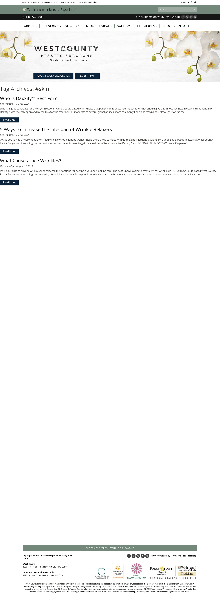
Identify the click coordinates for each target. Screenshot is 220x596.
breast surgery (96, 584)
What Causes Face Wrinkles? (30, 160)
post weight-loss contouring (88, 586)
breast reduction (140, 584)
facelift (125, 586)
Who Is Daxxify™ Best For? (28, 98)
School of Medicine (49, 2)
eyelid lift (149, 586)
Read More (9, 120)
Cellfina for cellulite (159, 591)
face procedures (114, 586)
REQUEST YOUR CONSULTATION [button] (53, 75)
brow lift (141, 586)
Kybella (57, 591)
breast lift (128, 584)
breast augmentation (113, 584)
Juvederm (182, 589)
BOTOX (148, 589)
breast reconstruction (158, 584)
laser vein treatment (88, 591)
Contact (129, 548)
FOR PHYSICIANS (173, 17)
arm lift (60, 586)
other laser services (110, 591)
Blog (120, 548)
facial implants (175, 586)
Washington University (31, 2)
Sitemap (192, 556)
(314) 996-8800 (33, 17)
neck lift (132, 586)
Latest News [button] (87, 75)
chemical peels (142, 591)
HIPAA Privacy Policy (160, 556)
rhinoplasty (159, 586)
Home (97, 2)
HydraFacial (174, 591)
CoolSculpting (72, 591)
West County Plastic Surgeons (101, 548)
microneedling (129, 591)
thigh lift (68, 586)
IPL (121, 591)
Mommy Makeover (180, 584)
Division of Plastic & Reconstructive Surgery (76, 2)
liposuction (51, 586)
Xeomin (160, 589)
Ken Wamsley (7, 103)
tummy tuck (40, 586)
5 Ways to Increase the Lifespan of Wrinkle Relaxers (56, 129)
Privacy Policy (179, 556)
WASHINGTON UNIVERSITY (152, 17)
